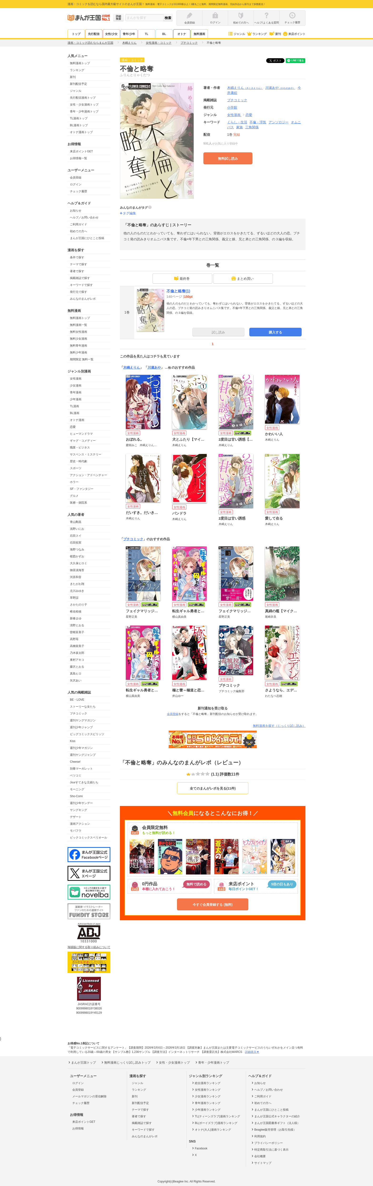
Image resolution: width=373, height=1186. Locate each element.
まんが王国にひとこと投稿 (87, 238)
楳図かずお (77, 556)
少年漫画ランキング (206, 1109)
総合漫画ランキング (206, 1083)
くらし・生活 (237, 122)
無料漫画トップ (80, 63)
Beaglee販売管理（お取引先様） (273, 1129)
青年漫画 (75, 392)
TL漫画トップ (79, 118)
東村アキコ (77, 659)
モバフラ (75, 830)
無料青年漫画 (78, 345)
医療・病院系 (78, 502)
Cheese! (75, 761)
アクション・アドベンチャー (88, 475)
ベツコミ (75, 775)
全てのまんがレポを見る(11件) (213, 788)
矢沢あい (75, 680)
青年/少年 (129, 34)
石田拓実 (75, 542)
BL (164, 34)
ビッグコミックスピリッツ (87, 734)
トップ (76, 34)
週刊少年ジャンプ (81, 727)
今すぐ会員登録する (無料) (212, 904)
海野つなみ (77, 549)
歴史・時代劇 (78, 461)
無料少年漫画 (78, 352)
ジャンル (236, 34)
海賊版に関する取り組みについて (89, 947)
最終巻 (182, 278)
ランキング (256, 34)
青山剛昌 (75, 522)
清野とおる (77, 625)
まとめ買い (242, 278)
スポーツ (75, 468)
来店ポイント (293, 34)
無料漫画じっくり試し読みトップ (126, 1062)
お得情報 (78, 1128)
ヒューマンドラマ (81, 433)
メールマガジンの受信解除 (89, 1096)
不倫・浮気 (258, 122)
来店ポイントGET (81, 151)
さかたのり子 (78, 604)
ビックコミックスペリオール (88, 837)
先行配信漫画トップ (83, 97)
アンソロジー (279, 122)
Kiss (72, 741)
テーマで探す (78, 264)
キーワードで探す (81, 285)
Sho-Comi (76, 796)
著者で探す (77, 271)
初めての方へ (78, 231)
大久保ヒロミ (78, 563)
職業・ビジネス (80, 447)
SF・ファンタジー (81, 489)
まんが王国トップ (82, 1062)
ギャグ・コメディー (83, 440)
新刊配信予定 (78, 84)
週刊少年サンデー (81, 803)
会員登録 (75, 177)
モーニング (77, 789)
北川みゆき (77, 591)
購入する (275, 332)
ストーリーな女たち (83, 706)
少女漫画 (75, 385)
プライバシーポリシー (267, 1143)
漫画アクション (80, 823)
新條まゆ (75, 618)
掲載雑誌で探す (80, 278)
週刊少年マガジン (81, 748)
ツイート (278, 61)
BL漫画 (74, 413)
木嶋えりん (245, 88)
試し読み (218, 332)
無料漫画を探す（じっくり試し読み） (279, 726)
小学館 (232, 107)
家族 (239, 127)
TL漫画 (74, 406)
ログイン (75, 184)
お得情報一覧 (78, 158)
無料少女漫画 (78, 338)
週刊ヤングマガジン (83, 720)
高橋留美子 (77, 646)
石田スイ (75, 535)
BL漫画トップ (79, 125)
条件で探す (77, 257)
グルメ (74, 495)
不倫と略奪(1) (178, 291)
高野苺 (74, 639)
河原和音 (75, 577)
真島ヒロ (75, 673)
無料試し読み (228, 158)
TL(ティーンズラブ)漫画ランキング (215, 1116)
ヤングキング (78, 810)
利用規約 (258, 1136)
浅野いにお (77, 528)
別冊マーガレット (81, 768)
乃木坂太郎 (77, 653)
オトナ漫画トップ (81, 132)
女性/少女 (111, 34)
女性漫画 (75, 378)
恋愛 (73, 427)
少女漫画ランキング (206, 1096)
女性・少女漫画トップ (84, 104)
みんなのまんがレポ (83, 298)
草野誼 (74, 597)
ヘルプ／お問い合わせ (84, 217)
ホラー (74, 482)
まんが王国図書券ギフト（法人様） (275, 1123)
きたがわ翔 (77, 584)
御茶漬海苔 (77, 570)
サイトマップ (261, 1163)
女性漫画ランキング (206, 1089)
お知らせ (75, 210)
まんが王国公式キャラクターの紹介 (275, 1116)
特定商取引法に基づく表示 (270, 1149)
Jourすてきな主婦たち (84, 782)
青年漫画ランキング (206, 1103)
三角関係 (252, 127)
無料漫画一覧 (78, 325)
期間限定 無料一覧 (81, 359)
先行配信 (93, 34)
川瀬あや (280, 88)
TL (146, 34)
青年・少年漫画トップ (84, 111)
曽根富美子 (77, 632)
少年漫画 (75, 399)
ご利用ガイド (78, 224)
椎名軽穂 (75, 611)
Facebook (199, 1148)
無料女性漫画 (78, 331)
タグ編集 (129, 213)
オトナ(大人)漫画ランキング (211, 1129)
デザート (75, 817)
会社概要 (258, 1156)
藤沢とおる (77, 666)
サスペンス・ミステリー (85, 454)
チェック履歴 (78, 191)
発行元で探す (78, 292)
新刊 (274, 34)
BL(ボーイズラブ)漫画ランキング (214, 1123)
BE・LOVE (77, 699)
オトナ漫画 (77, 420)
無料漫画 (199, 34)
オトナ (181, 34)
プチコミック (78, 713)
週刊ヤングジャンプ (83, 755)
